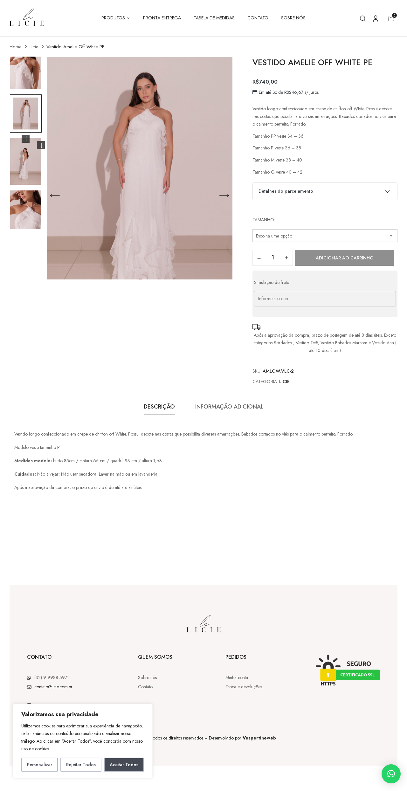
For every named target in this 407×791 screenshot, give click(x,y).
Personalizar (39, 764)
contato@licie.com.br (53, 687)
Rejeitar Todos (81, 764)
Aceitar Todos (124, 764)
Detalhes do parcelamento (325, 190)
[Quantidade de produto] (273, 257)
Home (16, 46)
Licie (34, 46)
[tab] (159, 408)
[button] (391, 18)
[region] (83, 741)
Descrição (159, 406)
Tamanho (263, 220)
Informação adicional (229, 406)
